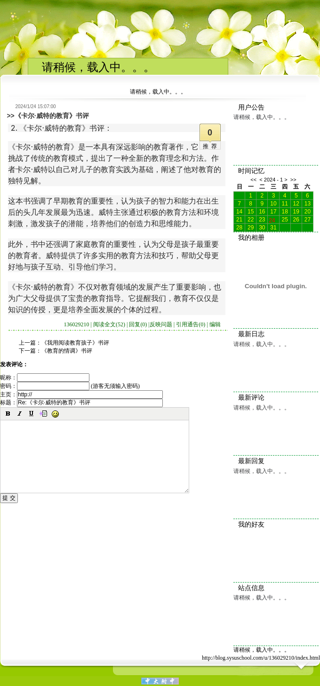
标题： (81, 402)
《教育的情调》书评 (66, 350)
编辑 (215, 324)
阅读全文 (109, 324)
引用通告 (190, 324)
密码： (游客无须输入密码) (70, 386)
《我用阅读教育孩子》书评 (75, 342)
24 (272, 219)
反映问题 (161, 324)
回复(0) (138, 324)
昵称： (44, 377)
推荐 (211, 146)
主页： (81, 394)
